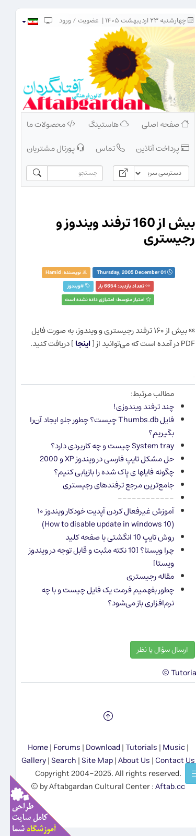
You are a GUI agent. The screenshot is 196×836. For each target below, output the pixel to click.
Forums (57, 748)
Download (93, 748)
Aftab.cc (160, 787)
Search (53, 761)
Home (28, 748)
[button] (19, 22)
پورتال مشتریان (46, 148)
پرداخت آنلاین (152, 148)
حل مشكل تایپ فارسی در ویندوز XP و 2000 (97, 459)
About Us (124, 761)
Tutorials (131, 748)
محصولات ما (41, 124)
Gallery (23, 761)
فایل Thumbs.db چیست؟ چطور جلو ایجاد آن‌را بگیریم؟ (92, 426)
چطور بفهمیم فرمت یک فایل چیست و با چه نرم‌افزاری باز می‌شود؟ (97, 596)
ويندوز (63, 286)
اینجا (72, 344)
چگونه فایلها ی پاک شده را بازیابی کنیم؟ (104, 472)
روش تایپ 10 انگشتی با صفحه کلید (109, 537)
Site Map (87, 761)
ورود (55, 21)
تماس (100, 148)
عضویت (78, 21)
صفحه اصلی (155, 124)
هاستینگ (98, 124)
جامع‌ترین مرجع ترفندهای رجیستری (108, 485)
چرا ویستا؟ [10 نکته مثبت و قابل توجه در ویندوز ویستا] (91, 556)
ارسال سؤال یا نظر (152, 649)
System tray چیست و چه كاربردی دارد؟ (102, 446)
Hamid (43, 272)
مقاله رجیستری (140, 576)
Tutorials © (172, 673)
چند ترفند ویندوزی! (133, 407)
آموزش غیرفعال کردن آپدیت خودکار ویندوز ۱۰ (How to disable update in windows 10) (95, 517)
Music (164, 748)
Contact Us (165, 761)
